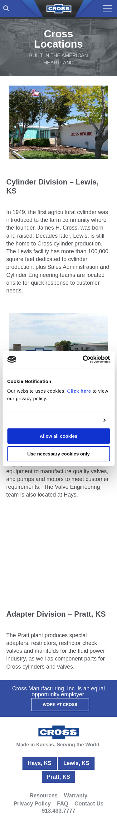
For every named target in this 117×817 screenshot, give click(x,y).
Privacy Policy (32, 803)
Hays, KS (39, 763)
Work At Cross (60, 704)
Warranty (76, 795)
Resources (44, 795)
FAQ (62, 803)
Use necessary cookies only (58, 453)
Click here (79, 391)
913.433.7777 (59, 811)
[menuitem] (6, 8)
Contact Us (89, 803)
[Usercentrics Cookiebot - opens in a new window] (83, 359)
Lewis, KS (76, 763)
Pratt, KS (58, 777)
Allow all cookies (58, 436)
